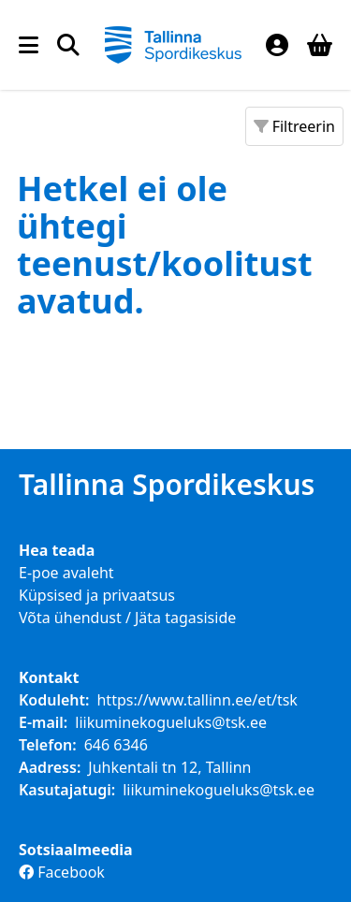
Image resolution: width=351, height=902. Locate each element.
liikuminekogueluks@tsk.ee (171, 722)
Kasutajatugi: (67, 789)
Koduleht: (54, 700)
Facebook (62, 872)
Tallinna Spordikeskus (166, 485)
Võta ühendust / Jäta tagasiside (127, 617)
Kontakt (49, 677)
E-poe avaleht (66, 572)
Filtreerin (294, 126)
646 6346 (116, 745)
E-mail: (43, 722)
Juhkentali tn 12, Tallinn (169, 767)
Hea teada (57, 550)
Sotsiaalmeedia (76, 849)
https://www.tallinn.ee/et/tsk (196, 700)
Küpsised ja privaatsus (97, 595)
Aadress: (49, 767)
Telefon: (48, 745)
